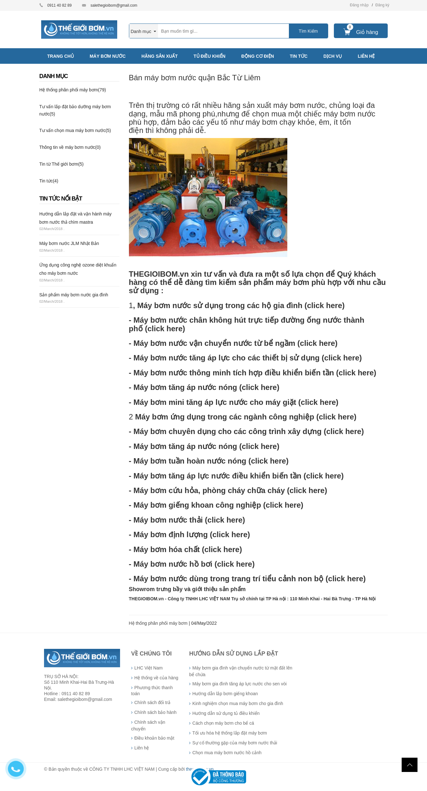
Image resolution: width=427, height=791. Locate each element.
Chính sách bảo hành (155, 712)
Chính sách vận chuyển (148, 725)
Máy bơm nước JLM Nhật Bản (69, 243)
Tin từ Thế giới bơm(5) (61, 164)
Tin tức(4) (48, 180)
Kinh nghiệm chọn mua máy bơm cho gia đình (237, 703)
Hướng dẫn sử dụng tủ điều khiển (225, 713)
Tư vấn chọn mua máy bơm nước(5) (75, 130)
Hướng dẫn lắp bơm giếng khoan (225, 693)
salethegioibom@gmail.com (114, 5)
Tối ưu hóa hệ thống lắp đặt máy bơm (229, 732)
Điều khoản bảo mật (154, 738)
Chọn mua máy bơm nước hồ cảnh (226, 752)
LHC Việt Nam (148, 667)
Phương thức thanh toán (152, 690)
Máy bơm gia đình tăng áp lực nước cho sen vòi (239, 683)
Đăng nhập (359, 5)
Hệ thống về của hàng (156, 677)
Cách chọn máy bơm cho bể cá (223, 723)
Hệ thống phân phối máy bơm (158, 623)
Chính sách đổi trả (152, 702)
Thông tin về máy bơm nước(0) (70, 147)
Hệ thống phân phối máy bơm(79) (72, 89)
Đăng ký (382, 5)
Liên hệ (141, 747)
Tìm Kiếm (308, 31)
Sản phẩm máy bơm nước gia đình (73, 294)
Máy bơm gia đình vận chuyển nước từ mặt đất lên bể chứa (240, 671)
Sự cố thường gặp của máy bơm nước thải (234, 742)
